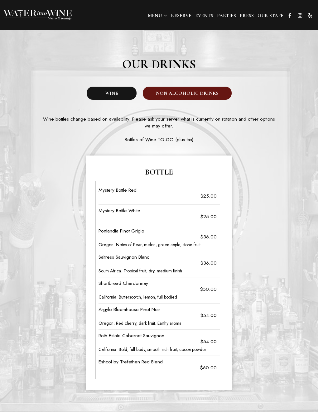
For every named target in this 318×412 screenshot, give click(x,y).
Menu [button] (157, 15)
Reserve (181, 15)
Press (247, 15)
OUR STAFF (270, 15)
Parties (226, 15)
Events (204, 15)
